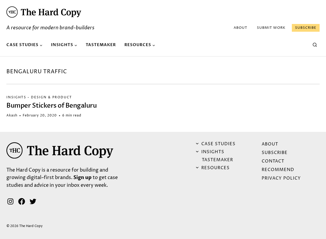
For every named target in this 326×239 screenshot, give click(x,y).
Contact (273, 161)
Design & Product (51, 97)
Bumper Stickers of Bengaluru (51, 105)
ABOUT (240, 27)
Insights (16, 97)
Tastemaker (101, 44)
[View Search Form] (315, 45)
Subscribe (305, 27)
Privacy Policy (281, 178)
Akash (11, 115)
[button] (43, 12)
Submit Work (271, 27)
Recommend (278, 170)
